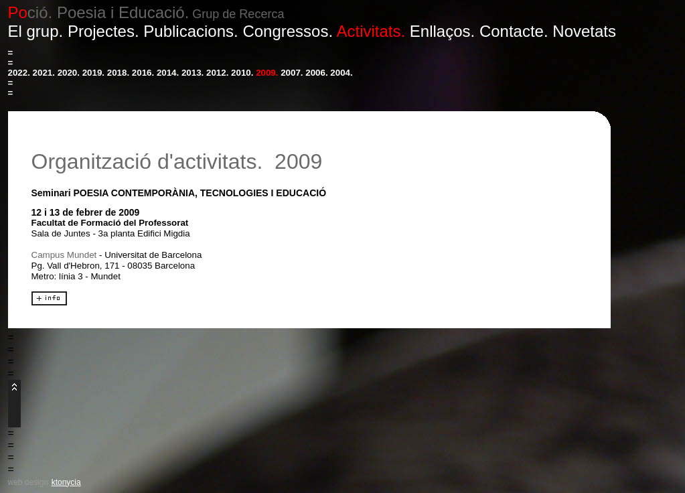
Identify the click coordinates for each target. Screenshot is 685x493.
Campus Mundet (64, 255)
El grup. (36, 31)
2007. (292, 73)
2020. (69, 73)
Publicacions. (190, 31)
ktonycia (66, 482)
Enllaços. (442, 31)
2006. (316, 73)
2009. (267, 73)
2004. (341, 73)
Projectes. (103, 31)
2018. (118, 73)
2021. (44, 73)
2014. (168, 73)
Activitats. (370, 31)
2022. (19, 73)
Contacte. (513, 31)
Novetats (584, 31)
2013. (192, 73)
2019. (93, 73)
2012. (217, 73)
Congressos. (287, 31)
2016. (143, 73)
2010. (242, 73)
